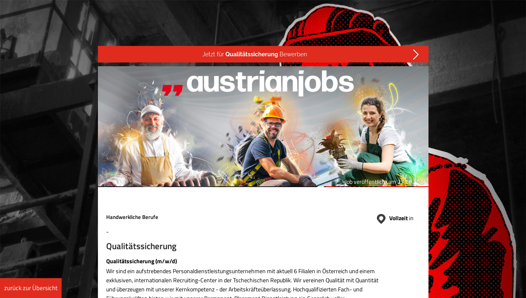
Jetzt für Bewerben (254, 54)
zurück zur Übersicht (30, 288)
